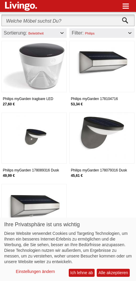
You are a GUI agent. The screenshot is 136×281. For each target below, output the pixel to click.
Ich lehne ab (81, 272)
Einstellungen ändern (35, 271)
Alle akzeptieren (113, 272)
